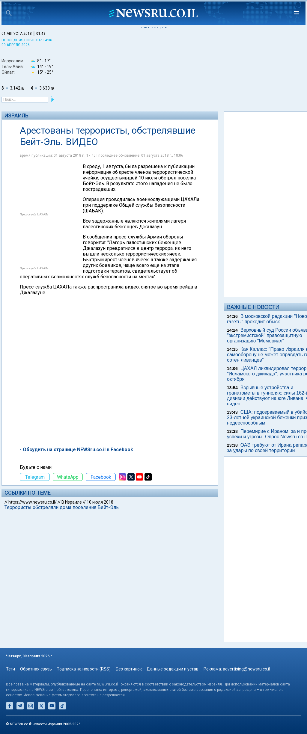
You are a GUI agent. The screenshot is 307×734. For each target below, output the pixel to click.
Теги (10, 669)
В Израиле (71, 502)
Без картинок (129, 669)
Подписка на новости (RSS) (84, 669)
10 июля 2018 (100, 502)
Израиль (16, 115)
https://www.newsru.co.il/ (32, 502)
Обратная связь (36, 669)
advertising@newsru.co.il (246, 669)
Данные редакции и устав (172, 669)
